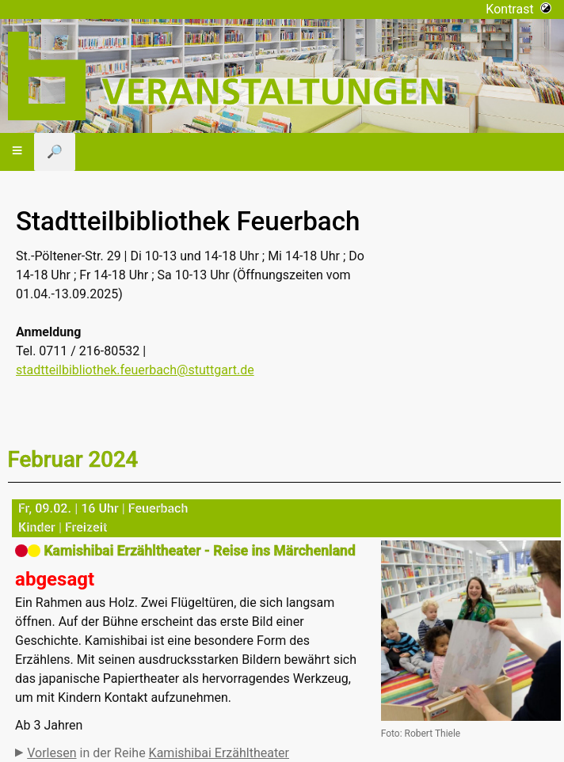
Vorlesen (51, 752)
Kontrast (518, 9)
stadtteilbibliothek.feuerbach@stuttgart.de (135, 369)
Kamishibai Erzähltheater (219, 752)
